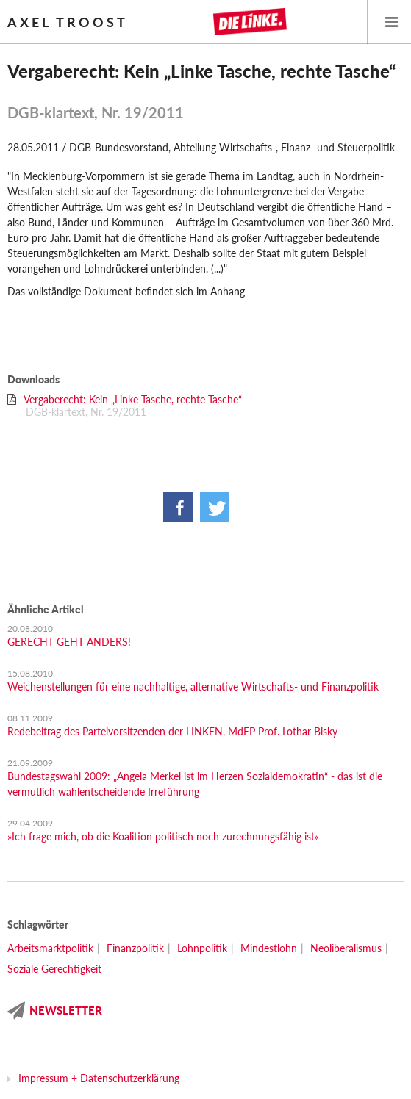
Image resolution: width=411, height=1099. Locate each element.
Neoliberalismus (346, 948)
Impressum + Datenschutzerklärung (98, 1078)
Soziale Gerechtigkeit (54, 968)
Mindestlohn (268, 948)
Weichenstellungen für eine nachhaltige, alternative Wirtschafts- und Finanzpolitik (193, 686)
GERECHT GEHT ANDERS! (69, 641)
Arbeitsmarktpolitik (50, 948)
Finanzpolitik (135, 948)
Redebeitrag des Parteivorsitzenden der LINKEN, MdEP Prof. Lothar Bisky (172, 731)
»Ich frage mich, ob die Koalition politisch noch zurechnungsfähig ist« (163, 836)
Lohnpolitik (202, 948)
